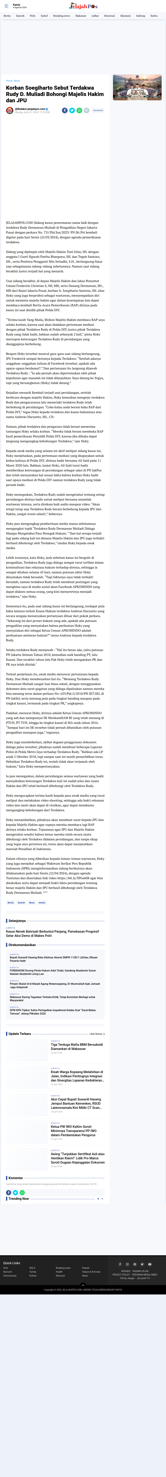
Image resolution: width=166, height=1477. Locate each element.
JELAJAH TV (143, 1278)
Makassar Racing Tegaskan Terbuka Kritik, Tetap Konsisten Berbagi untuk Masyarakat (52, 999)
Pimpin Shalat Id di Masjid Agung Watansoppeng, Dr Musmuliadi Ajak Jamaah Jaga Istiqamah (55, 985)
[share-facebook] (65, 110)
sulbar (95, 15)
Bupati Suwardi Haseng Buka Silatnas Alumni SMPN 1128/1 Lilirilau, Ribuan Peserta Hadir (54, 959)
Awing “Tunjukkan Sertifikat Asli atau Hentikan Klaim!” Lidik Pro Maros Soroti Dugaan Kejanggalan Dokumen (78, 1158)
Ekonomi (125, 15)
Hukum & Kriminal (91, 1272)
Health (59, 1272)
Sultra (153, 15)
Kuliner (33, 1275)
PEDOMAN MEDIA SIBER (144, 1274)
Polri (33, 15)
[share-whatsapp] (79, 110)
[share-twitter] (72, 110)
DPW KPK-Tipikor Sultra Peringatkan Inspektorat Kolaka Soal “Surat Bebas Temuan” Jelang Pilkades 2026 (53, 1012)
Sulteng (140, 15)
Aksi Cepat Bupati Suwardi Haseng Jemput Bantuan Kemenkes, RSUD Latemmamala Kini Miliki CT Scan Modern (76, 1103)
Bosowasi (109, 15)
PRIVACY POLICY (121, 1274)
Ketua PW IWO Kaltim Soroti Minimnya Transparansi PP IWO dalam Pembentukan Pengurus (73, 1131)
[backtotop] (83, 1286)
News (32, 902)
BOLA (32, 1268)
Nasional (60, 1275)
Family (33, 1272)
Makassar (80, 15)
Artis (5, 1268)
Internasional (9, 1275)
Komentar (98, 110)
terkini (42, 902)
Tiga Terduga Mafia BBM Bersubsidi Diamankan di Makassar (77, 1047)
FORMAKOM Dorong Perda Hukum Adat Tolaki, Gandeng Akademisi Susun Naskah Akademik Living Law (53, 972)
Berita (7, 15)
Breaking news (61, 15)
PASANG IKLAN (140, 1271)
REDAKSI (125, 1271)
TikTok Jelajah (127, 1278)
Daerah (20, 15)
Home (9, 80)
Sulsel (44, 15)
